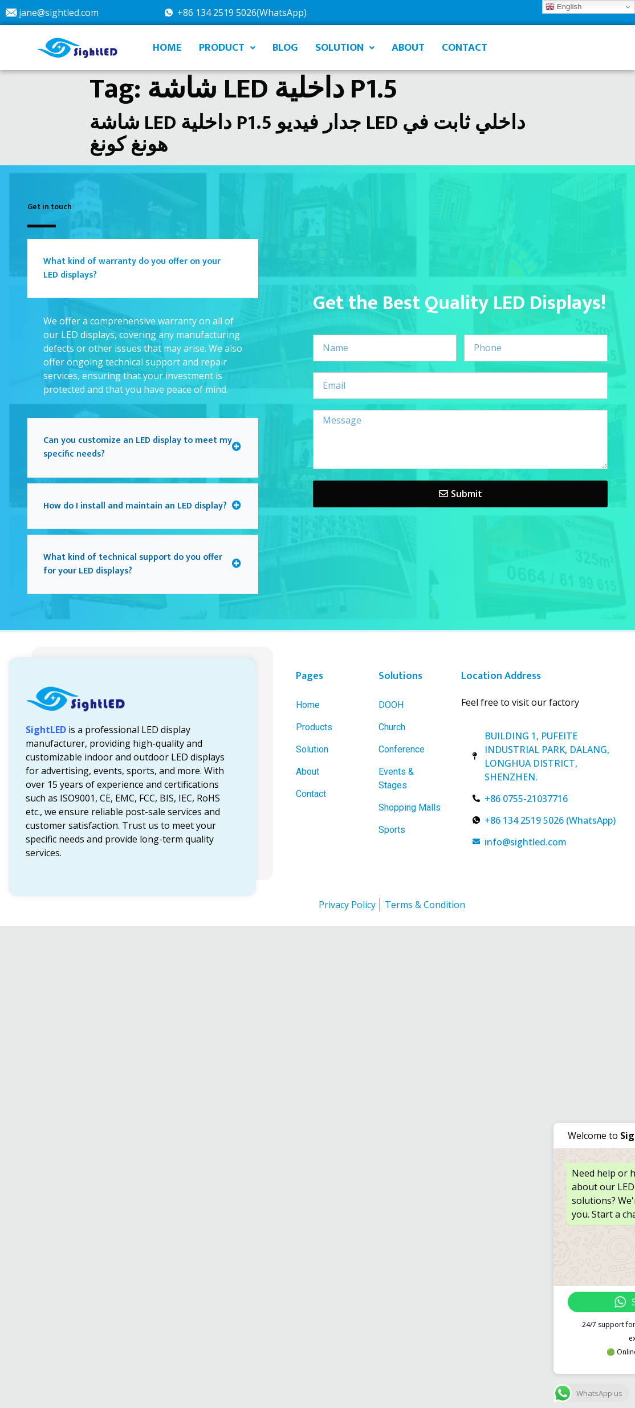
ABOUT (408, 47)
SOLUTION (345, 47)
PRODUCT (227, 47)
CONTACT (464, 47)
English (563, 6)
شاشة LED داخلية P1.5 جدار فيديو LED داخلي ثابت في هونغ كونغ (307, 134)
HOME (167, 47)
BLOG (285, 47)
